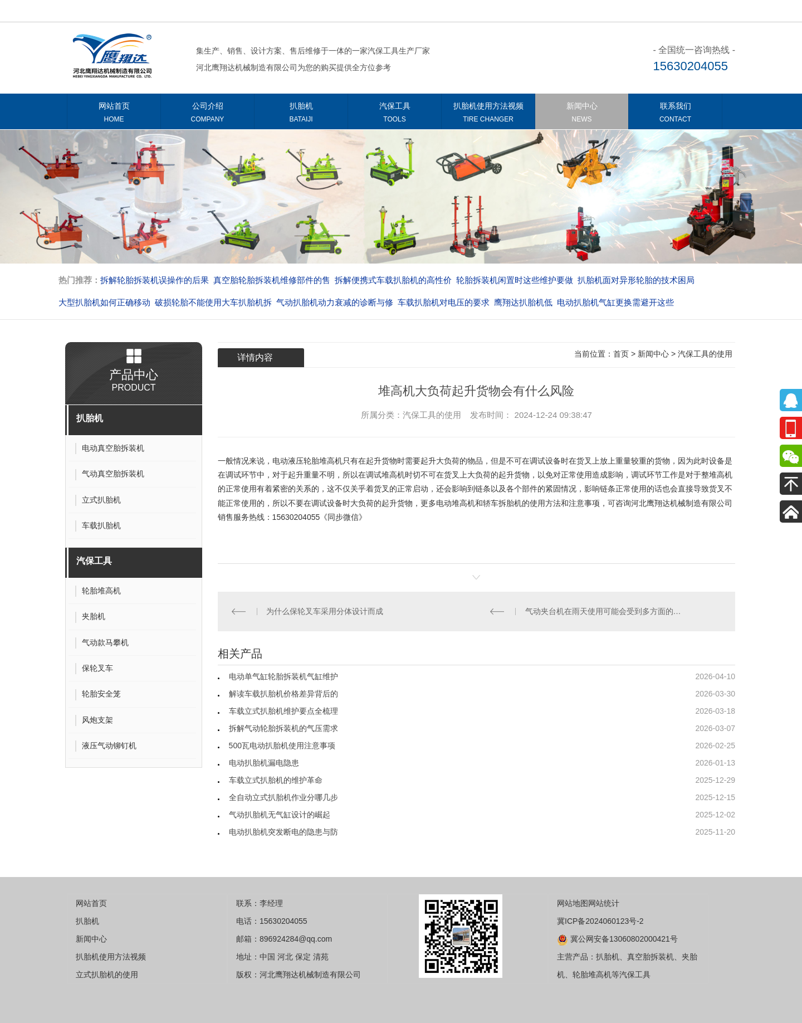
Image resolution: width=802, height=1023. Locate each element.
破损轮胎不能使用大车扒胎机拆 (213, 302)
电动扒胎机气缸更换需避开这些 (615, 302)
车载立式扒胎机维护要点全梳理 (283, 711)
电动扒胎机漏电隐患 (264, 762)
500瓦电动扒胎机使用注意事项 (282, 745)
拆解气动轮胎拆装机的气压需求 (283, 728)
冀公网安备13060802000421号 (617, 938)
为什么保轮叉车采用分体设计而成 (324, 611)
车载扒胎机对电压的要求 (444, 302)
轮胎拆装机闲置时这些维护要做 (514, 280)
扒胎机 (301, 114)
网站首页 (113, 114)
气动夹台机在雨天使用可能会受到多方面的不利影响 (606, 611)
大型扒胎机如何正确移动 (104, 302)
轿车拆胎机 (502, 503)
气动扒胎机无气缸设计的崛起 (279, 814)
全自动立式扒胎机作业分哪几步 (283, 797)
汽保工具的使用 (705, 353)
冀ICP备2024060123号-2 (600, 921)
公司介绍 (207, 114)
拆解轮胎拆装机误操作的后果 (154, 280)
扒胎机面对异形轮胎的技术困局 (636, 280)
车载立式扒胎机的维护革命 (275, 780)
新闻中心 (581, 114)
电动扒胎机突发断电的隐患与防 (283, 831)
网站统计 (603, 903)
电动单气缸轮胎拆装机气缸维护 (283, 676)
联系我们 (675, 114)
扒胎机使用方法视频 (488, 114)
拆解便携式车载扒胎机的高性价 (393, 280)
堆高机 (393, 474)
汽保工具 (394, 114)
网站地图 (572, 903)
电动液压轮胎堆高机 (307, 460)
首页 (621, 353)
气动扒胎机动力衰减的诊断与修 (334, 302)
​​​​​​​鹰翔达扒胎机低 (523, 302)
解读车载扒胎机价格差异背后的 (283, 693)
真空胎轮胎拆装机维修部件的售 (271, 280)
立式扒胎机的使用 (107, 974)
